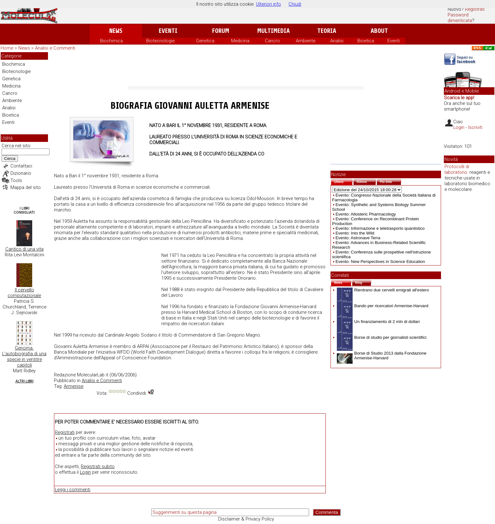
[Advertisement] (246, 69)
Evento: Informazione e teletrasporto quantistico (380, 228)
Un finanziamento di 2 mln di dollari (378, 321)
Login (85, 472)
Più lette (390, 181)
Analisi (336, 41)
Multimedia (273, 30)
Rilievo (366, 181)
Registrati (475, 9)
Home (7, 48)
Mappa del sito (25, 187)
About (379, 30)
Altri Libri (24, 381)
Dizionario (20, 173)
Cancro (272, 41)
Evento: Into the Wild (355, 233)
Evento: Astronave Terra (358, 237)
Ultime (343, 181)
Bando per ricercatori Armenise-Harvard (382, 305)
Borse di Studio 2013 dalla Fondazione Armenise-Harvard (381, 355)
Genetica (205, 41)
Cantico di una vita (24, 249)
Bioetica (365, 41)
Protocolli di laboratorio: (456, 169)
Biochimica (111, 41)
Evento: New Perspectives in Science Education (380, 261)
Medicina (240, 41)
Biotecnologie (160, 41)
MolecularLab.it (92, 375)
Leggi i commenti (72, 489)
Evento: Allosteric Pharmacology (366, 214)
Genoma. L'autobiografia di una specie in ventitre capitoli (24, 356)
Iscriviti (475, 127)
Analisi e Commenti (55, 48)
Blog (363, 282)
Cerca (9, 158)
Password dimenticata (460, 17)
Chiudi (295, 4)
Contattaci (21, 166)
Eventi (168, 30)
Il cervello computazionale (24, 292)
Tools (16, 180)
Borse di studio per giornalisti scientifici (381, 337)
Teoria (326, 30)
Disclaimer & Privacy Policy (246, 519)
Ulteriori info (268, 4)
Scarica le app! (459, 98)
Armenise (73, 386)
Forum (220, 30)
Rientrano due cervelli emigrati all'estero (383, 290)
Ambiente (305, 41)
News (115, 30)
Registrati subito (98, 466)
